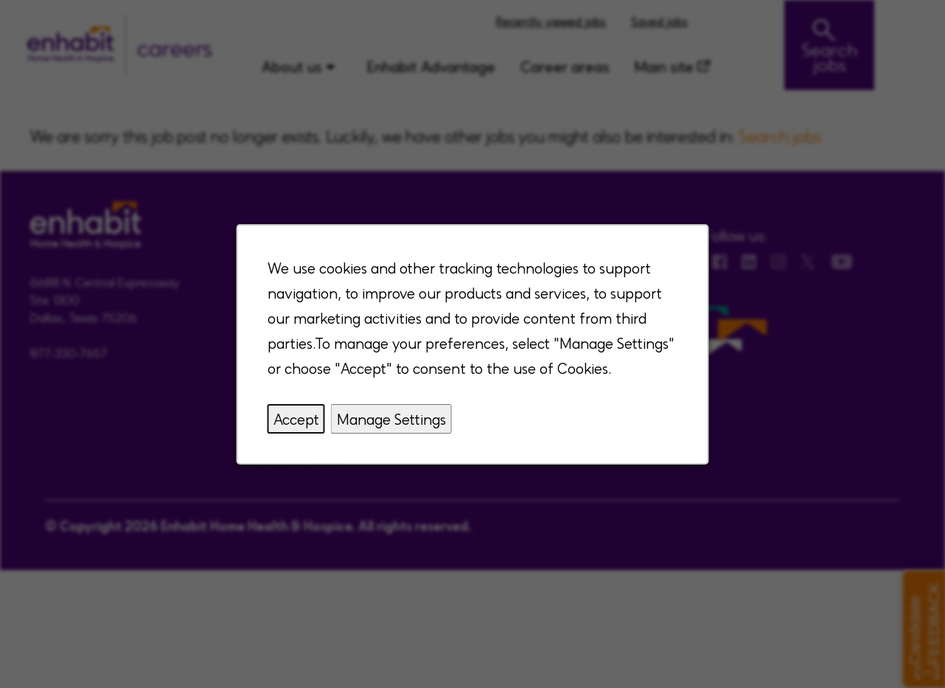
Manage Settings (391, 419)
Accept (296, 419)
